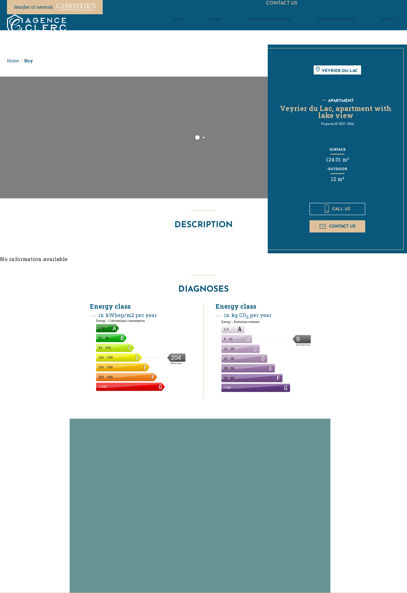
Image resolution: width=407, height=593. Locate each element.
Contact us (337, 226)
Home (13, 60)
